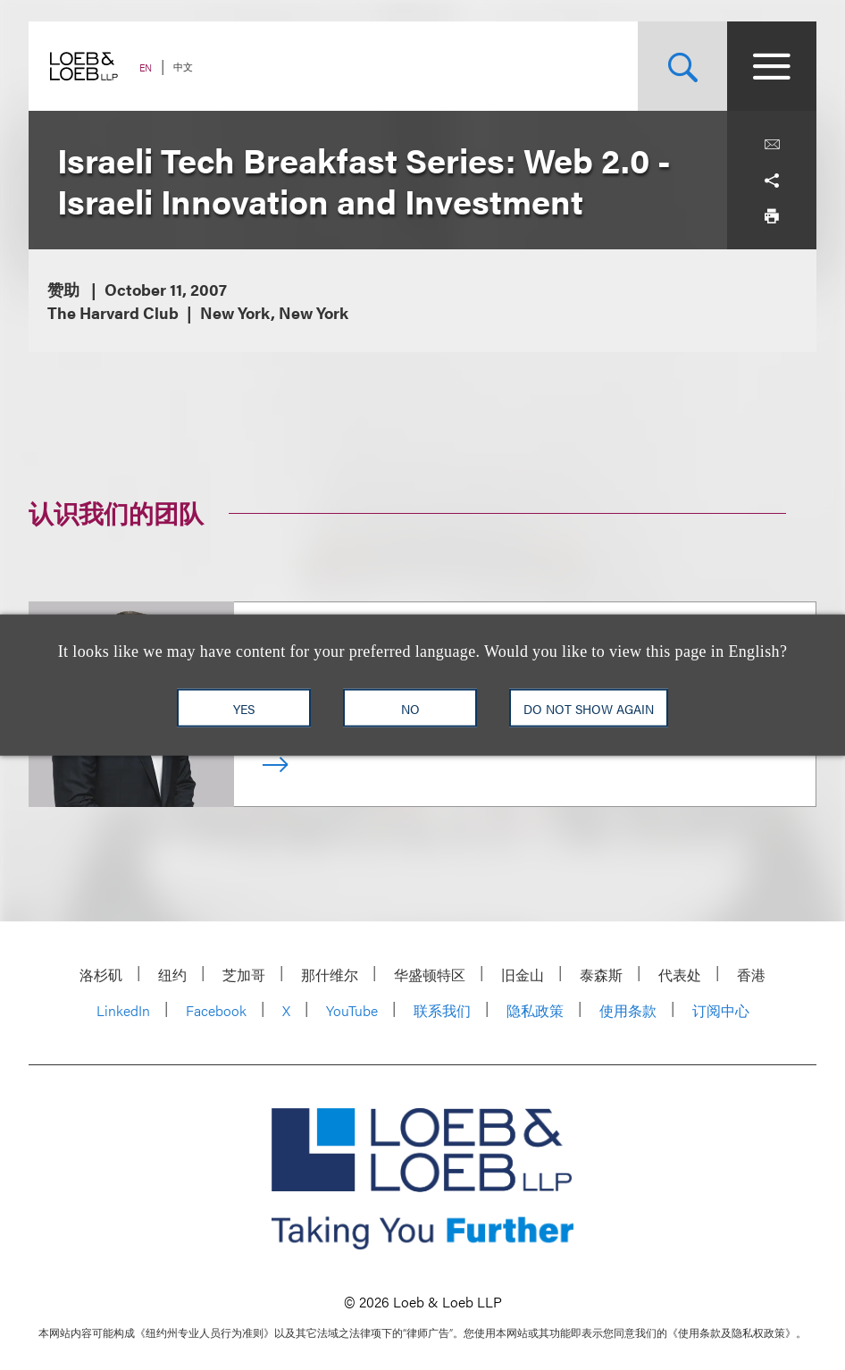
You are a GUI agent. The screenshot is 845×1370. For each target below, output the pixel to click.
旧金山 (522, 974)
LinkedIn (123, 1010)
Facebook (216, 1010)
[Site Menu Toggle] (771, 66)
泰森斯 (601, 974)
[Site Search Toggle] (682, 66)
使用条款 (628, 1010)
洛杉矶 (100, 974)
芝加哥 (243, 974)
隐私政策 (535, 1010)
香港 (751, 974)
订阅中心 (720, 1010)
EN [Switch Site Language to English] (145, 67)
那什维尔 (329, 974)
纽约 (172, 974)
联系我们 (442, 1010)
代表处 (679, 974)
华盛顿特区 (429, 974)
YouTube (352, 1010)
